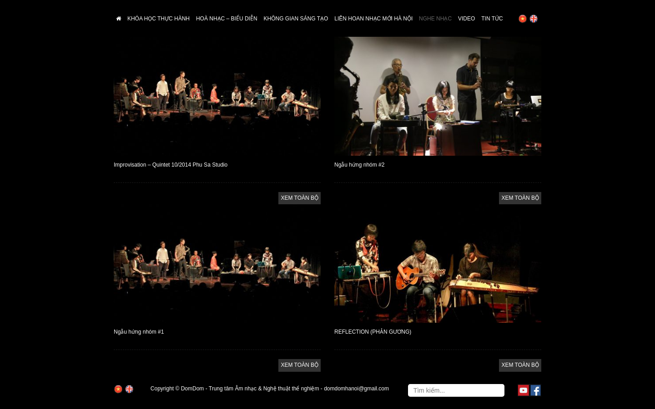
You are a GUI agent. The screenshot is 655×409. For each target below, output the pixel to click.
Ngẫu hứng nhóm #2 (359, 165)
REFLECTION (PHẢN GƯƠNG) (372, 332)
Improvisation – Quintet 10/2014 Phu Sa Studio (170, 165)
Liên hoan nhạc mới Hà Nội (373, 18)
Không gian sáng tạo (296, 18)
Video (466, 18)
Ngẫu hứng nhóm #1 (139, 332)
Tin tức (492, 18)
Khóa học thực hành (158, 18)
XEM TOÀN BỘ (299, 198)
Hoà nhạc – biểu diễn (226, 18)
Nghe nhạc (435, 18)
